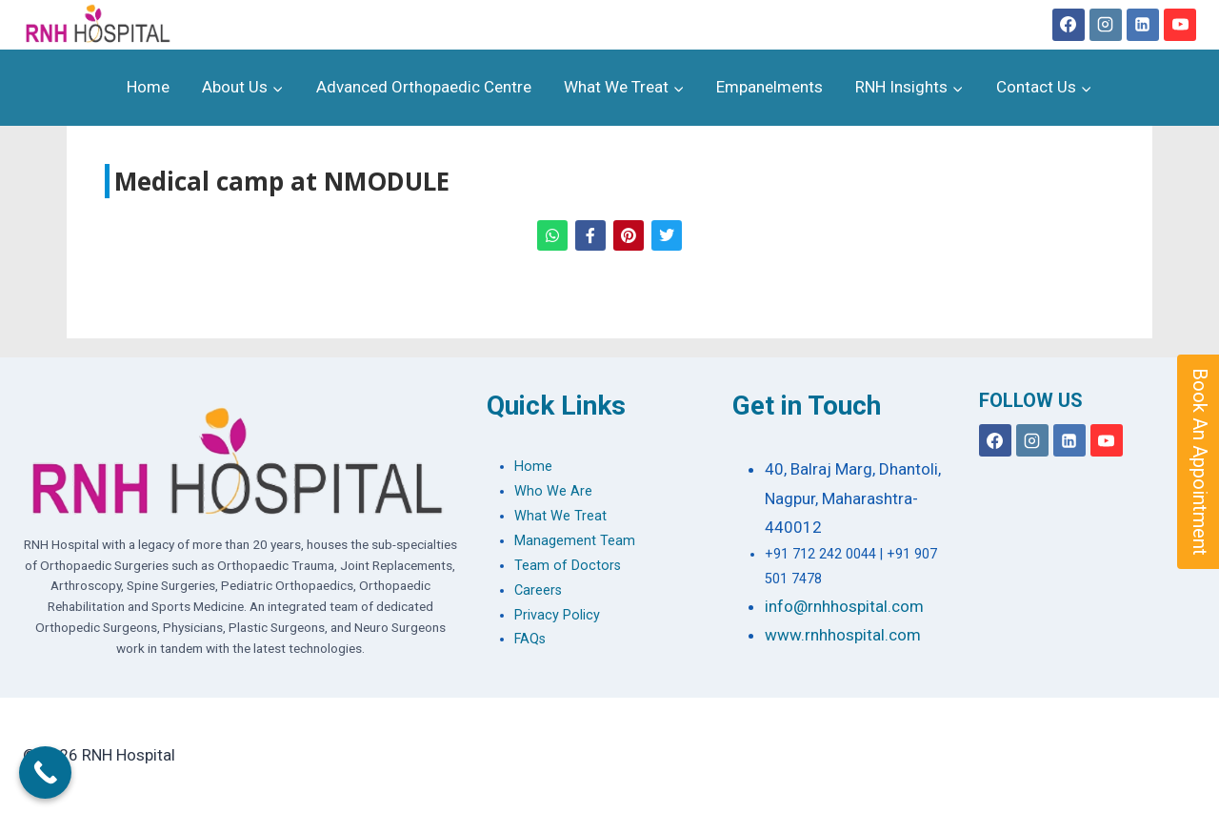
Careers (538, 590)
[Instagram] (1105, 25)
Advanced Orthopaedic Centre (423, 86)
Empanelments (769, 86)
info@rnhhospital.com (844, 606)
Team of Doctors (567, 566)
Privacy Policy (557, 615)
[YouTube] (1180, 25)
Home (148, 86)
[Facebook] (1068, 25)
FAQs (530, 639)
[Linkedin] (1143, 25)
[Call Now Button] (45, 772)
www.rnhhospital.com (843, 634)
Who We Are (553, 491)
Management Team (574, 541)
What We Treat (560, 516)
